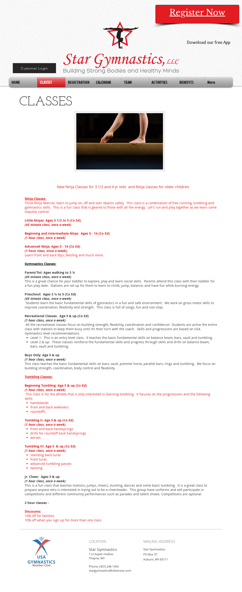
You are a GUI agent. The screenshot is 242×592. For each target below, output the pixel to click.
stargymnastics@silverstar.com (110, 570)
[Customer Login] (34, 68)
